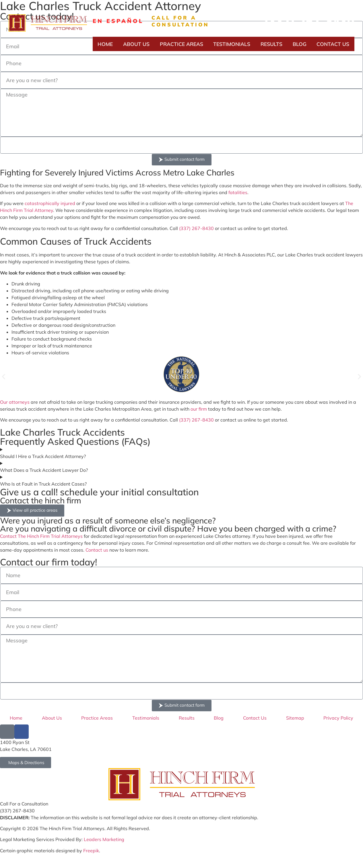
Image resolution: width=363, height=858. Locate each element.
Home (105, 44)
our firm (199, 409)
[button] (3, 376)
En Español (118, 21)
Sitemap (295, 718)
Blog (299, 44)
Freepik (91, 850)
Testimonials (231, 44)
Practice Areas (181, 44)
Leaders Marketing (104, 839)
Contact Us (333, 44)
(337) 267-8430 (309, 21)
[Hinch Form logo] (48, 23)
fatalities (237, 192)
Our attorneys (15, 402)
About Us (136, 44)
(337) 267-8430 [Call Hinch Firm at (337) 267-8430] (17, 810)
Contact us (97, 550)
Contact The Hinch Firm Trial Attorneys (41, 536)
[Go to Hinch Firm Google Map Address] (25, 762)
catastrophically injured (50, 203)
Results (271, 44)
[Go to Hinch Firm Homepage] (181, 784)
